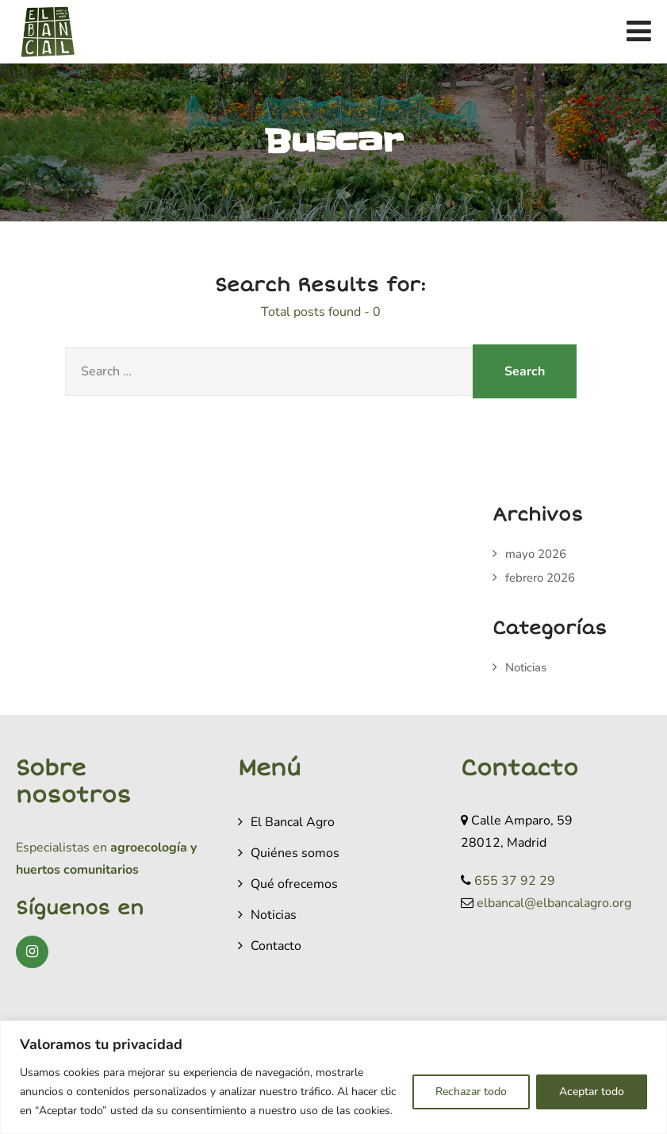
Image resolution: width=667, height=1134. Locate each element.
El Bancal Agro (293, 822)
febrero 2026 (540, 578)
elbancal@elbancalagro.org (554, 903)
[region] (333, 1077)
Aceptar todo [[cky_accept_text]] (591, 1091)
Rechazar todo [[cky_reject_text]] (471, 1091)
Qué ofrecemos (294, 884)
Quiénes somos (295, 853)
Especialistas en (61, 847)
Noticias (525, 667)
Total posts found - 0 (321, 312)
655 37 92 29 (514, 881)
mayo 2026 (535, 554)
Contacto (276, 946)
